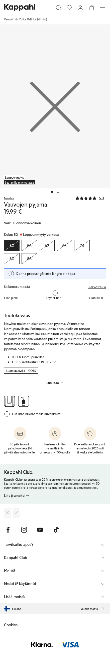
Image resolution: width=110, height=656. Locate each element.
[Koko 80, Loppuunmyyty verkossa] (12, 258)
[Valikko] (102, 7)
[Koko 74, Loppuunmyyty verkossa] (82, 245)
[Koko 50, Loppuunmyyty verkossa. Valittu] (12, 245)
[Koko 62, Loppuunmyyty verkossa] (47, 245)
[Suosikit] (69, 7)
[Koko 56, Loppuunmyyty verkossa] (29, 245)
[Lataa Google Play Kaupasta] (16, 513)
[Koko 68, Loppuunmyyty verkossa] (64, 245)
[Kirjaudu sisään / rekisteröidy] (80, 7)
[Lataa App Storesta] (7, 513)
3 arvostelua (97, 287)
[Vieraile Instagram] (24, 530)
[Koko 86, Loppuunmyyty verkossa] (29, 258)
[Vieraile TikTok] (56, 530)
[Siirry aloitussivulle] (19, 7)
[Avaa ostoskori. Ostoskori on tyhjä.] (91, 7)
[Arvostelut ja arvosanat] (90, 198)
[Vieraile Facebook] (8, 530)
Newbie (9, 198)
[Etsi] (58, 7)
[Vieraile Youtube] (40, 530)
